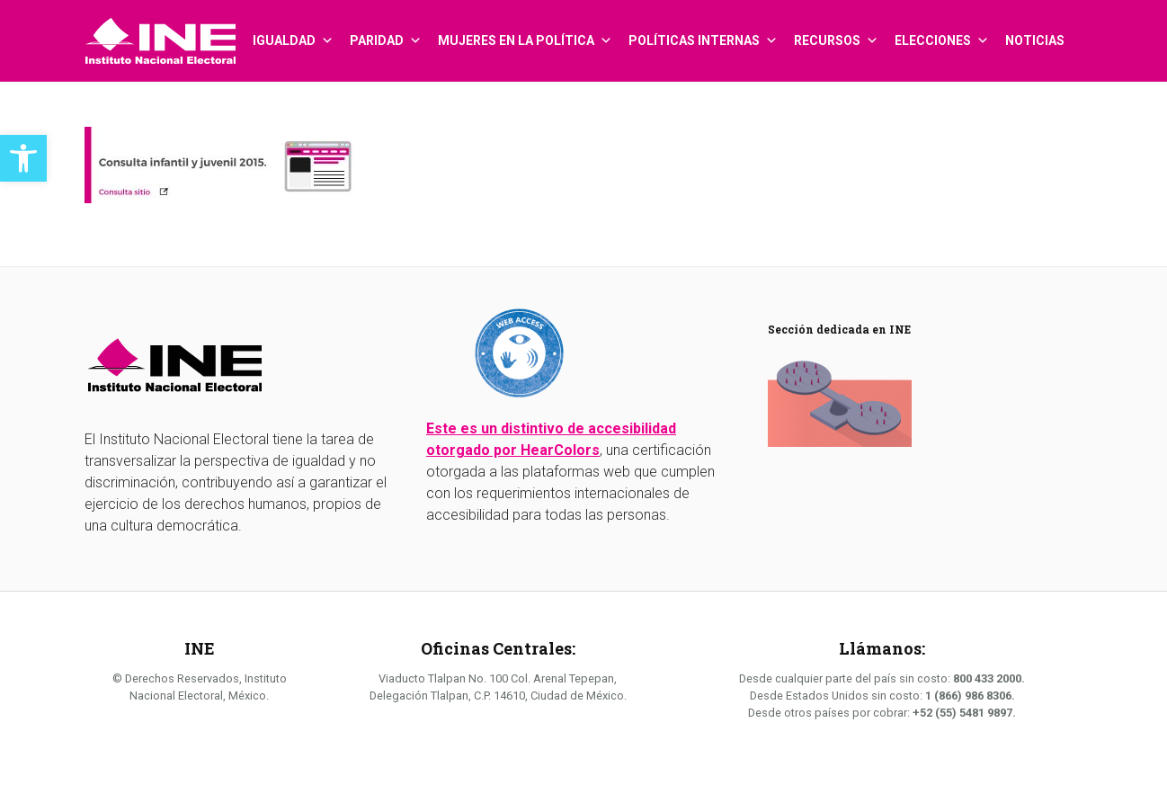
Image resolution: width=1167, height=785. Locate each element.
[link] (23, 158)
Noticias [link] (1035, 40)
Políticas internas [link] (703, 31)
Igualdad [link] (293, 31)
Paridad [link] (386, 31)
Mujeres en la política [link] (525, 31)
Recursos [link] (836, 31)
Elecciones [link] (942, 31)
